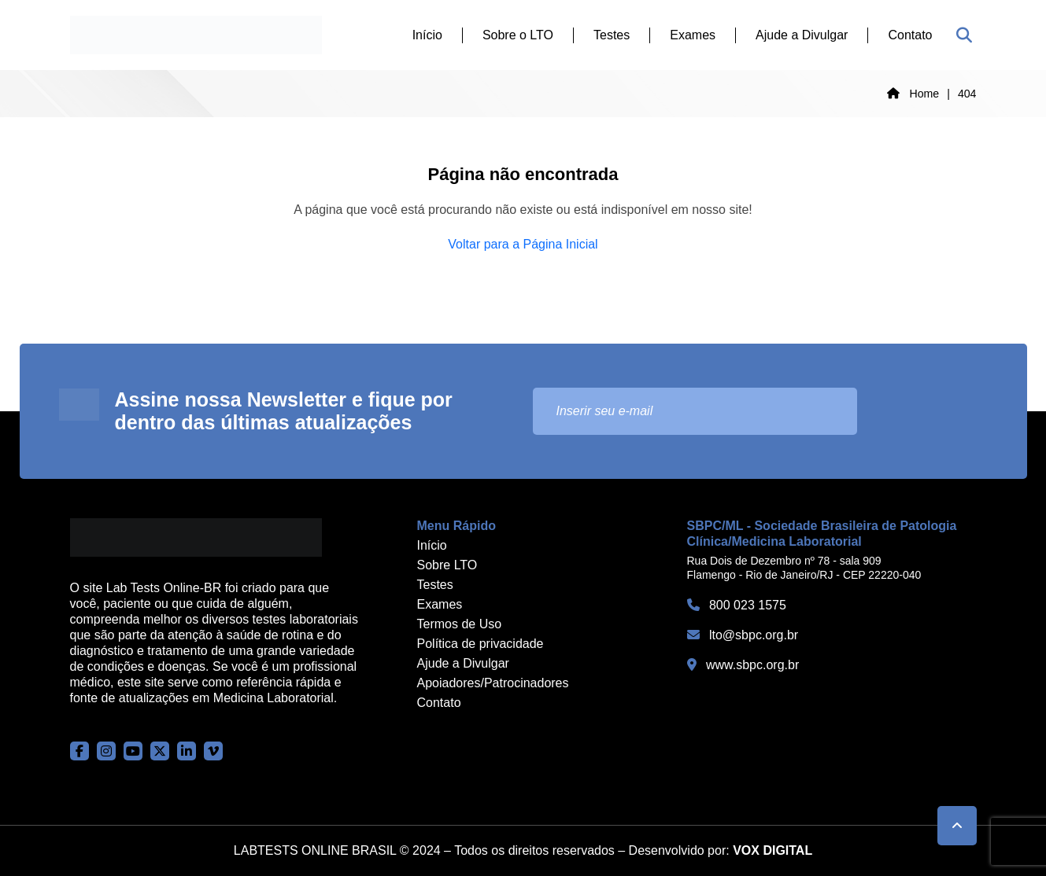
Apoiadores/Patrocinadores (493, 683)
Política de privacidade (480, 643)
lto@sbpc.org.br (743, 635)
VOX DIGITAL (772, 850)
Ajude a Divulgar (802, 35)
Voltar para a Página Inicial (522, 244)
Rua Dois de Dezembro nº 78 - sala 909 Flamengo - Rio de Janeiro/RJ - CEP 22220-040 (804, 567)
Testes (611, 35)
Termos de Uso (459, 624)
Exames (692, 35)
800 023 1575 (736, 605)
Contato (910, 35)
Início (427, 35)
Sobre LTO (447, 565)
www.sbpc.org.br (743, 665)
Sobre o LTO (517, 35)
